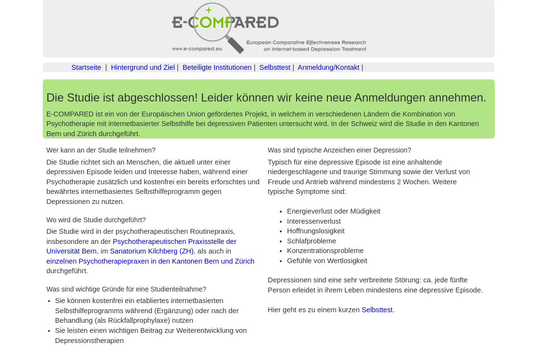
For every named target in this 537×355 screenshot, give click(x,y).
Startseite (86, 67)
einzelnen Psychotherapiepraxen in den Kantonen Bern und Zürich (151, 261)
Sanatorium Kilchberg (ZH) (152, 251)
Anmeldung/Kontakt (328, 67)
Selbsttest (275, 67)
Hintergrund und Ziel (143, 67)
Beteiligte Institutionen (217, 67)
